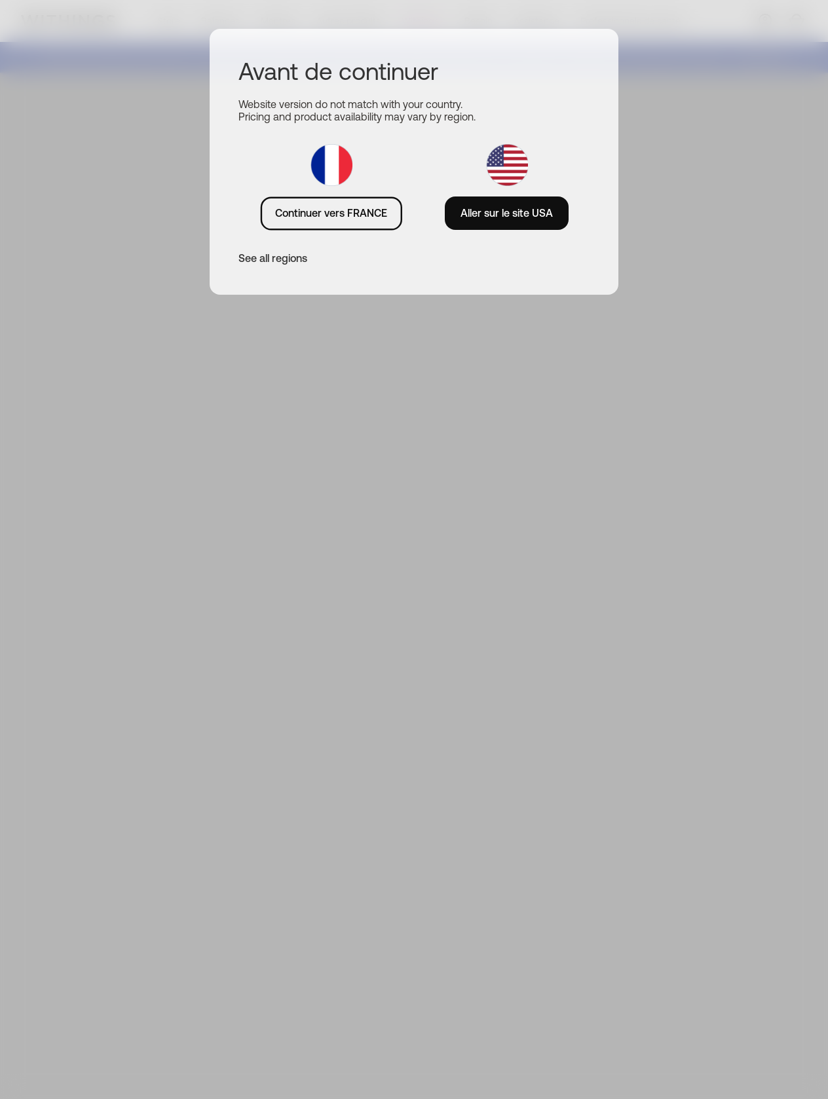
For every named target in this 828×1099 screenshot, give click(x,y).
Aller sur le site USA (507, 213)
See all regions (272, 258)
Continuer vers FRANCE (331, 213)
